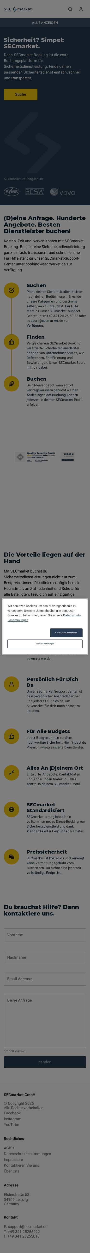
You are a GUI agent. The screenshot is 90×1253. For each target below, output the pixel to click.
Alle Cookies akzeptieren (66, 633)
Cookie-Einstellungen (45, 644)
